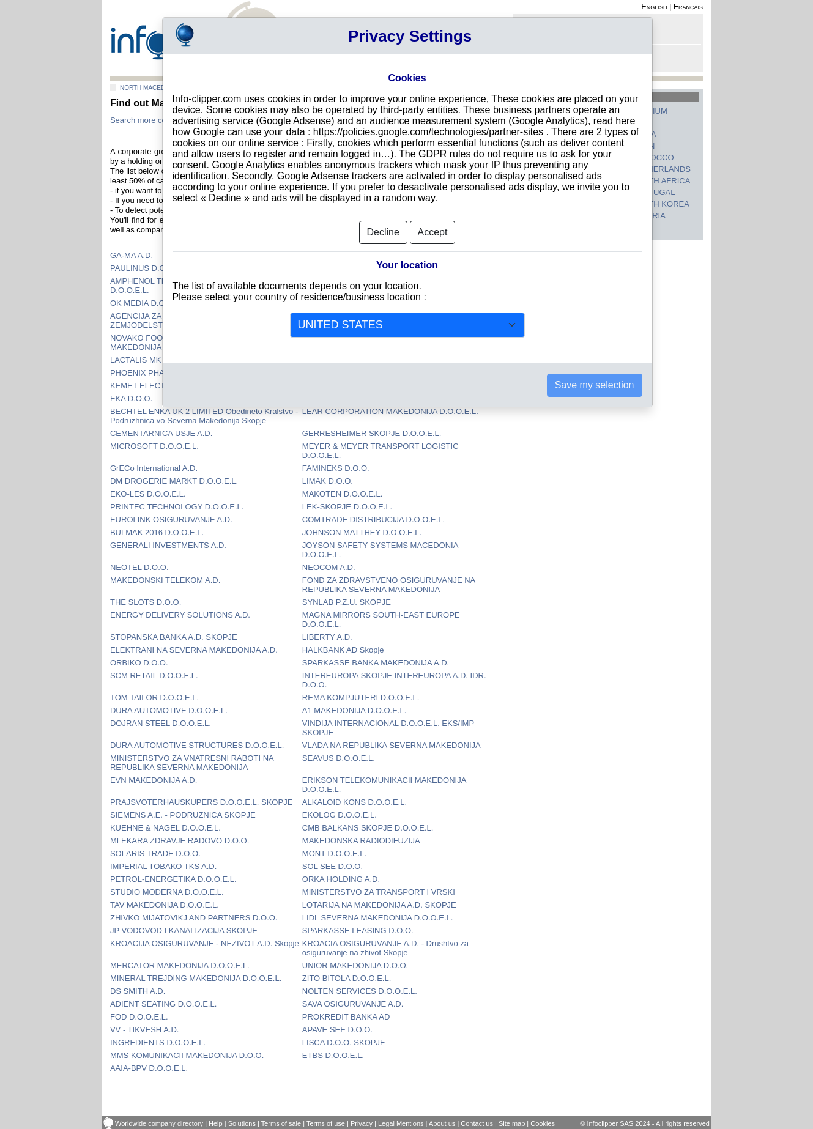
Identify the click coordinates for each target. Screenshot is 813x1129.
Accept (433, 232)
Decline (383, 232)
